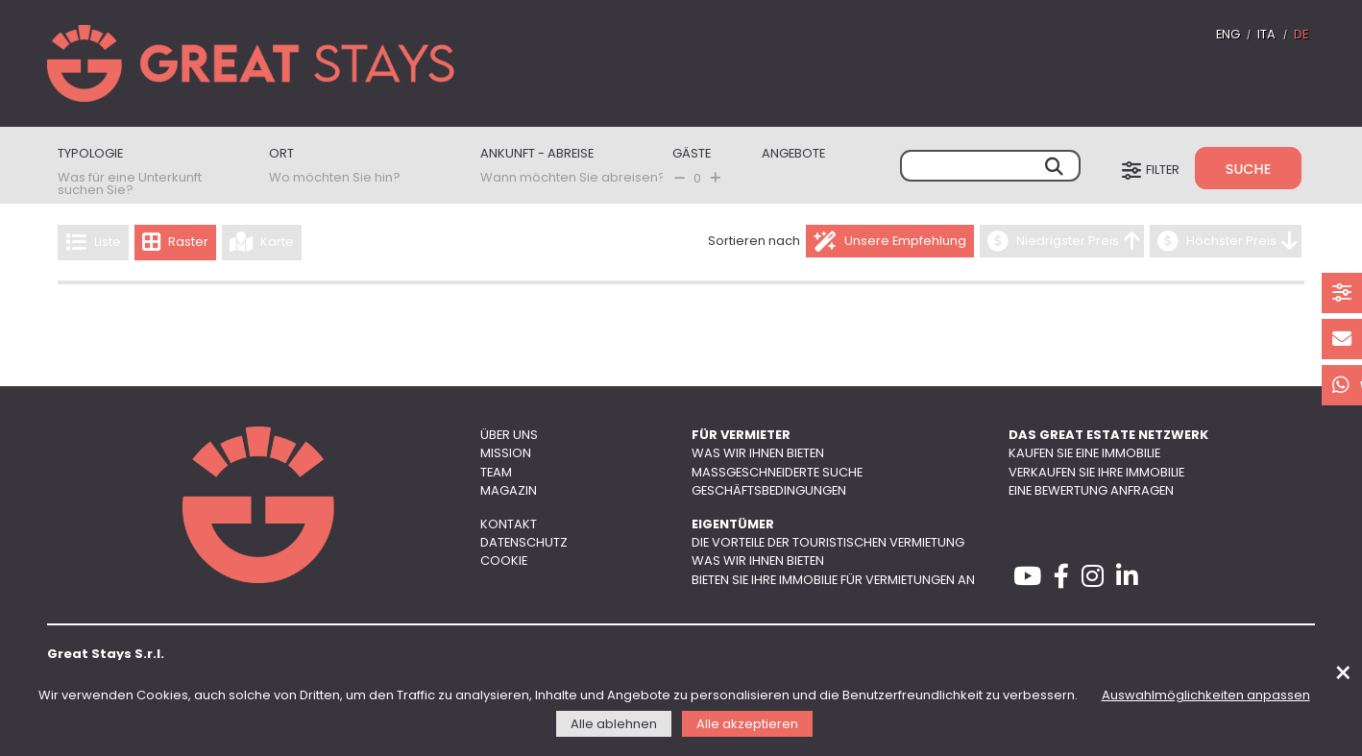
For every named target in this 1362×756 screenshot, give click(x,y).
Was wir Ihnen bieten (758, 454)
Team (496, 473)
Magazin (508, 491)
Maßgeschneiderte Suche (777, 473)
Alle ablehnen (614, 725)
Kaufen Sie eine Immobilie (1084, 454)
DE (1301, 35)
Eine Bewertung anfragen (1091, 491)
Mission (505, 454)
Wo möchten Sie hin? (335, 178)
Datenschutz (524, 543)
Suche (1248, 169)
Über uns (509, 435)
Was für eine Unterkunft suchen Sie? (130, 184)
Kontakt (508, 525)
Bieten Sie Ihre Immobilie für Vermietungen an (833, 580)
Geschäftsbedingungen (769, 491)
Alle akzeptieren (747, 725)
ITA (1266, 35)
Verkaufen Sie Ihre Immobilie (1096, 473)
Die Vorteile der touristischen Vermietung (828, 543)
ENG (1228, 35)
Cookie (503, 561)
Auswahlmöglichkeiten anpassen (1206, 696)
